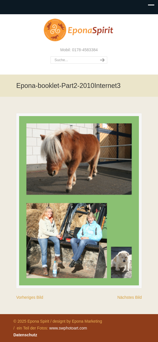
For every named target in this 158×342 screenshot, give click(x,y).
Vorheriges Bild (29, 297)
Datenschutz (25, 335)
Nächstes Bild (129, 297)
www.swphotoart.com (68, 328)
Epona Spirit (79, 30)
